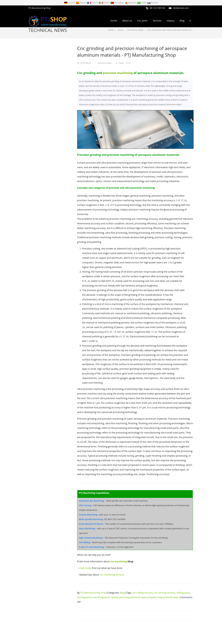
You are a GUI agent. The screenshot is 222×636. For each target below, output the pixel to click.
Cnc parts (142, 20)
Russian (152, 2)
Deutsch (70, 2)
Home (114, 20)
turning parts (84, 597)
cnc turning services (164, 592)
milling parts (183, 592)
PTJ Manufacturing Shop (93, 592)
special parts (118, 597)
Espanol (81, 2)
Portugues (117, 2)
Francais (93, 2)
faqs (127, 597)
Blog (182, 20)
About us (127, 20)
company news (155, 597)
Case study (85, 568)
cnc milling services (142, 592)
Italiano (105, 2)
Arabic (142, 2)
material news (171, 597)
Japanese (130, 2)
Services (157, 20)
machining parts (101, 597)
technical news (47, 30)
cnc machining (118, 561)
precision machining (118, 73)
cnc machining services (112, 574)
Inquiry (170, 20)
